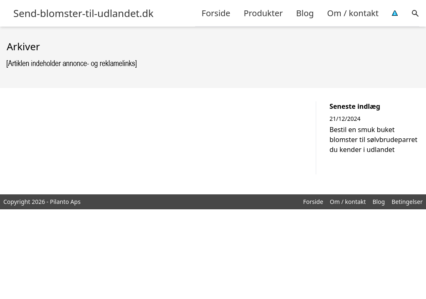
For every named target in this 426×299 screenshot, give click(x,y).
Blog (305, 13)
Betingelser (407, 202)
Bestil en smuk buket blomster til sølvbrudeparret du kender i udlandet (373, 139)
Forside (216, 13)
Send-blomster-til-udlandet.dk (83, 13)
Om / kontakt (353, 13)
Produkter (263, 13)
